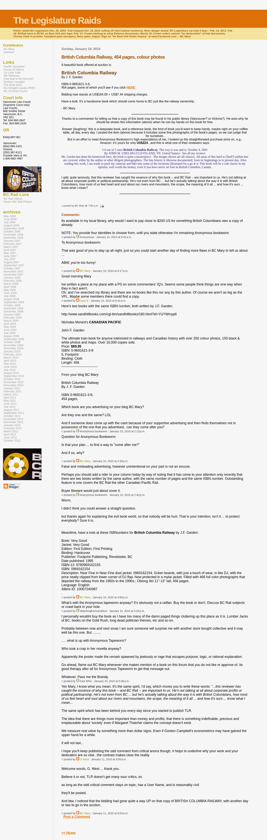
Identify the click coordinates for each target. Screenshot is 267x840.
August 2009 (11, 336)
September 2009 (14, 339)
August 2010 (11, 372)
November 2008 (13, 308)
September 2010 (14, 376)
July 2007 (10, 259)
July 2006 (10, 222)
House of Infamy (14, 69)
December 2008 (13, 311)
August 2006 (11, 225)
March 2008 (11, 283)
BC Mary (85, 270)
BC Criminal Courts (15, 91)
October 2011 (12, 416)
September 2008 (14, 302)
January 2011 (12, 388)
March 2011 (11, 394)
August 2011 (11, 409)
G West (84, 759)
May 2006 (10, 216)
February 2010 (13, 354)
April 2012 (10, 434)
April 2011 (10, 397)
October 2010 (12, 379)
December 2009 (13, 348)
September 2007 (14, 265)
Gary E (84, 300)
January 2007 (12, 240)
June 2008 (10, 293)
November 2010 (13, 382)
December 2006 (13, 237)
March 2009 (11, 320)
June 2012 (10, 437)
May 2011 (10, 400)
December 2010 (13, 385)
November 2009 (13, 345)
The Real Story (13, 84)
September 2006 (14, 228)
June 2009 (10, 329)
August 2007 (11, 262)
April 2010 (10, 360)
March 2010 (11, 357)
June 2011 (10, 403)
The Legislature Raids (57, 20)
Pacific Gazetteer (14, 66)
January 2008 (12, 277)
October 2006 (12, 231)
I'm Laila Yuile (12, 72)
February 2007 (13, 243)
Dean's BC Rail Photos (18, 201)
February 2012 (13, 428)
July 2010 (10, 369)
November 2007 (13, 271)
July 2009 (10, 333)
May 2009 (10, 326)
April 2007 (10, 250)
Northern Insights (14, 81)
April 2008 (10, 286)
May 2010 (10, 363)
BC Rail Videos (13, 198)
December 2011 (13, 422)
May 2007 (10, 253)
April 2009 (10, 323)
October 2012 (12, 440)
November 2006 (13, 234)
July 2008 (10, 296)
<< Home (68, 833)
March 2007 (11, 246)
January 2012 (12, 425)
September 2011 (14, 412)
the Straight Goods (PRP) (19, 88)
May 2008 (10, 289)
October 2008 (12, 305)
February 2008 (13, 280)
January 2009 (12, 314)
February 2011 (13, 391)
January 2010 (12, 351)
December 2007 (13, 274)
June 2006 (10, 219)
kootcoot (9, 52)
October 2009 (12, 342)
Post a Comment (77, 817)
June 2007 (10, 256)
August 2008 (11, 299)
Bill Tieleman (11, 75)
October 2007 (12, 268)
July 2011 (10, 406)
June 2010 (10, 366)
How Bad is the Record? (19, 78)
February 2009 (13, 317)
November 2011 (13, 419)
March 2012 (11, 431)
